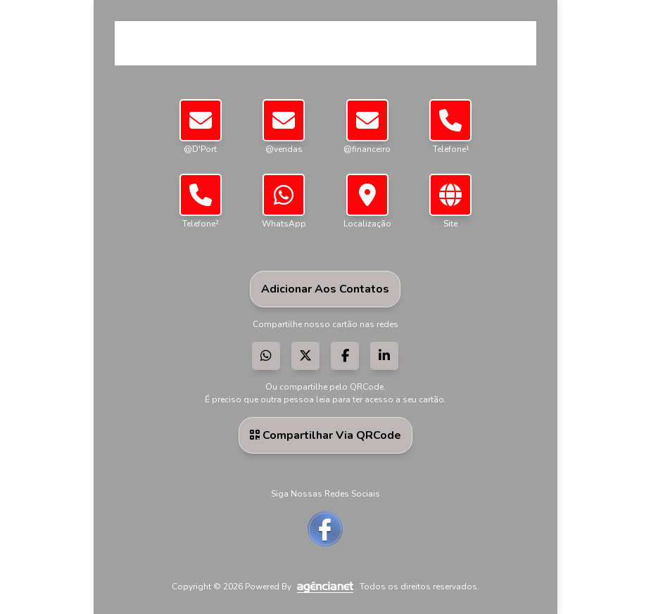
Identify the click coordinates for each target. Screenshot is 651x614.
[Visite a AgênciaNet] (324, 586)
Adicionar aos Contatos (325, 289)
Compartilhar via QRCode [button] (325, 435)
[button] (367, 195)
